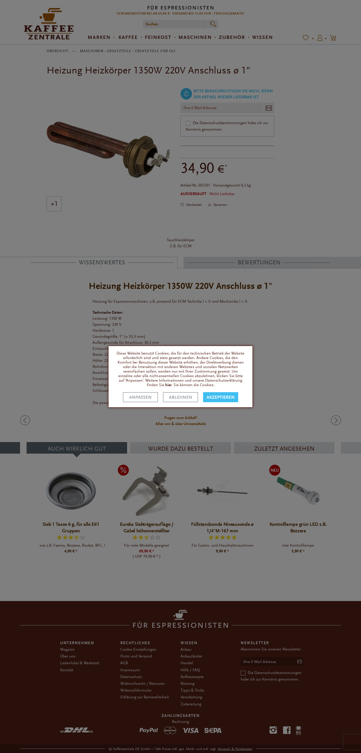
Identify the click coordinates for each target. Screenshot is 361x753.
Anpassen (140, 397)
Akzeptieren (221, 397)
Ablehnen (180, 397)
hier (168, 385)
